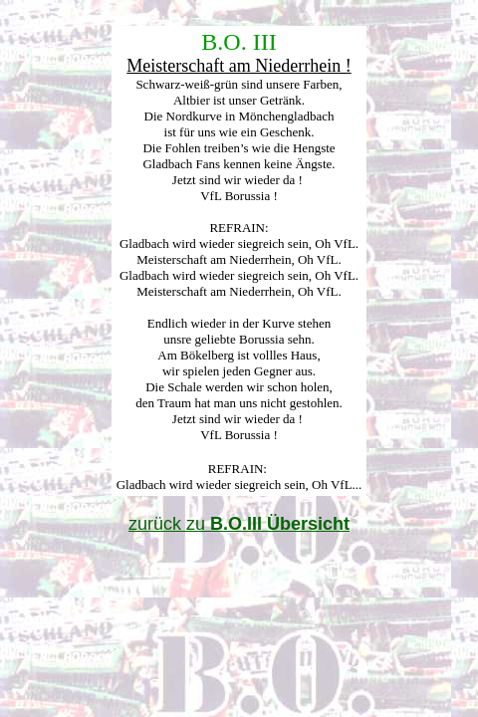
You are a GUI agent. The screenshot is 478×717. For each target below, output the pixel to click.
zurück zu (239, 524)
